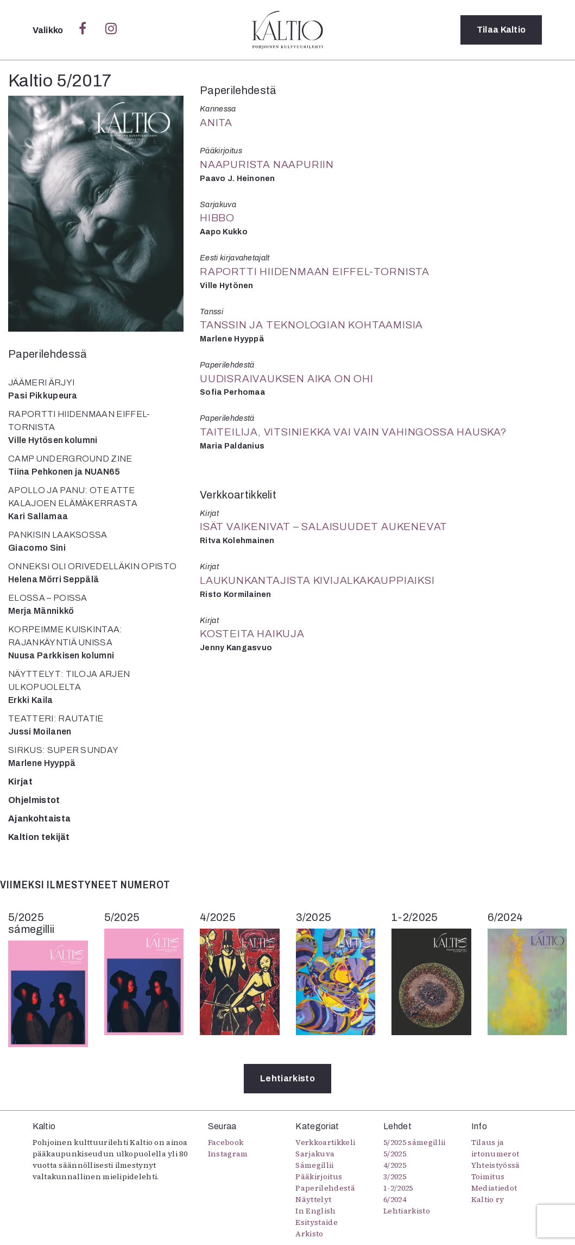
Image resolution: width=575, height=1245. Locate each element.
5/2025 (394, 1153)
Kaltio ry (487, 1199)
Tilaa (501, 29)
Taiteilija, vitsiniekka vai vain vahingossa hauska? (353, 432)
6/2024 (394, 1199)
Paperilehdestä (325, 1187)
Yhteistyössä (495, 1165)
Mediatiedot (494, 1187)
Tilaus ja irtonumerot (495, 1148)
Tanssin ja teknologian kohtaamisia (311, 325)
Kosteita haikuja (252, 633)
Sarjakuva (314, 1153)
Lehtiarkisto (287, 1078)
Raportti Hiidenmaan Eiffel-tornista (314, 271)
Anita (216, 122)
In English (315, 1210)
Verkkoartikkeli (325, 1142)
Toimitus (488, 1176)
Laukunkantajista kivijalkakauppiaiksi (317, 580)
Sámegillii (314, 1165)
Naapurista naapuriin (267, 164)
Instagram (228, 1153)
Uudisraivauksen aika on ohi (287, 378)
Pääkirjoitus (318, 1176)
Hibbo (217, 217)
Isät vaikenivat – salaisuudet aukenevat (323, 526)
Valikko (49, 30)
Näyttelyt (313, 1199)
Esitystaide (316, 1222)
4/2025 (394, 1165)
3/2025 (394, 1176)
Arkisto (309, 1233)
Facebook (226, 1142)
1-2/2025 (398, 1187)
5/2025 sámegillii (414, 1142)
